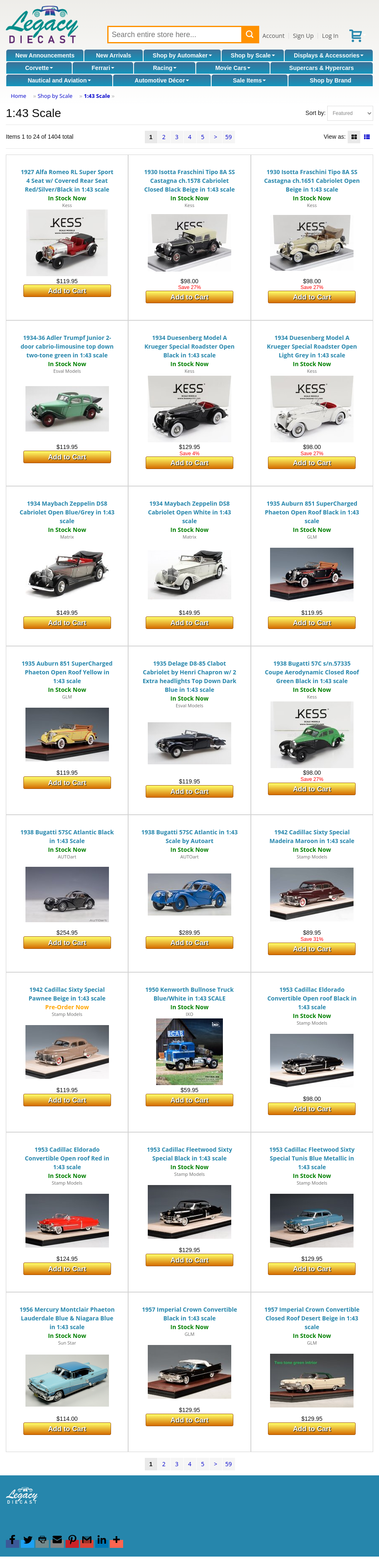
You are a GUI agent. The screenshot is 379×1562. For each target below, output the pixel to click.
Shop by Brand (330, 80)
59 (228, 137)
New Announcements (45, 55)
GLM (312, 537)
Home (18, 96)
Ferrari (103, 68)
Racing (165, 68)
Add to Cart (67, 291)
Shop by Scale (253, 55)
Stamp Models (312, 856)
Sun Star (67, 1343)
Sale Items (249, 80)
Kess (67, 205)
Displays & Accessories (329, 55)
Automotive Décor (162, 80)
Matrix (67, 537)
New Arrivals (113, 55)
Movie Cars (233, 68)
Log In (330, 36)
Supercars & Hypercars (321, 68)
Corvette (39, 68)
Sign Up (303, 36)
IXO (189, 1014)
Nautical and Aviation (59, 80)
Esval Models (67, 371)
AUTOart (67, 856)
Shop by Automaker (182, 55)
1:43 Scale (97, 96)
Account (274, 36)
